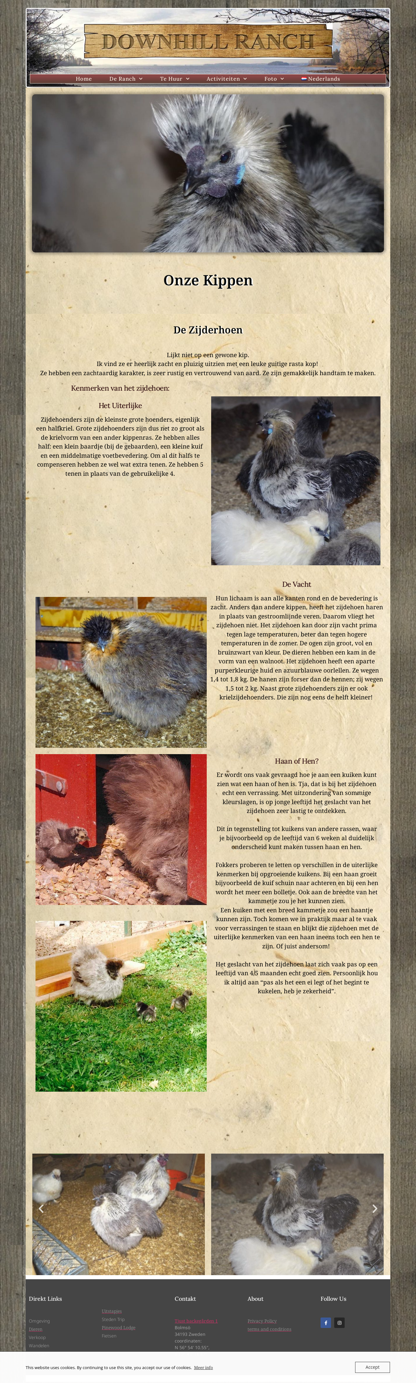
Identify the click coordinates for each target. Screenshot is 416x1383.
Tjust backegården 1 (196, 1322)
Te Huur (175, 79)
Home (35, 72)
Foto (274, 79)
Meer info (203, 1367)
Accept (373, 1367)
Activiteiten (227, 79)
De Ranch (126, 79)
